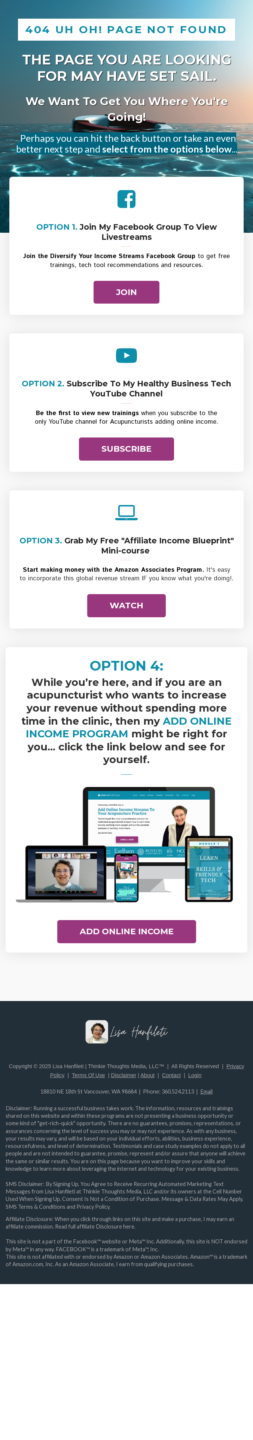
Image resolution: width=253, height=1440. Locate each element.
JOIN (126, 292)
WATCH (126, 605)
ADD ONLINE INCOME (127, 931)
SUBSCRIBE (126, 449)
